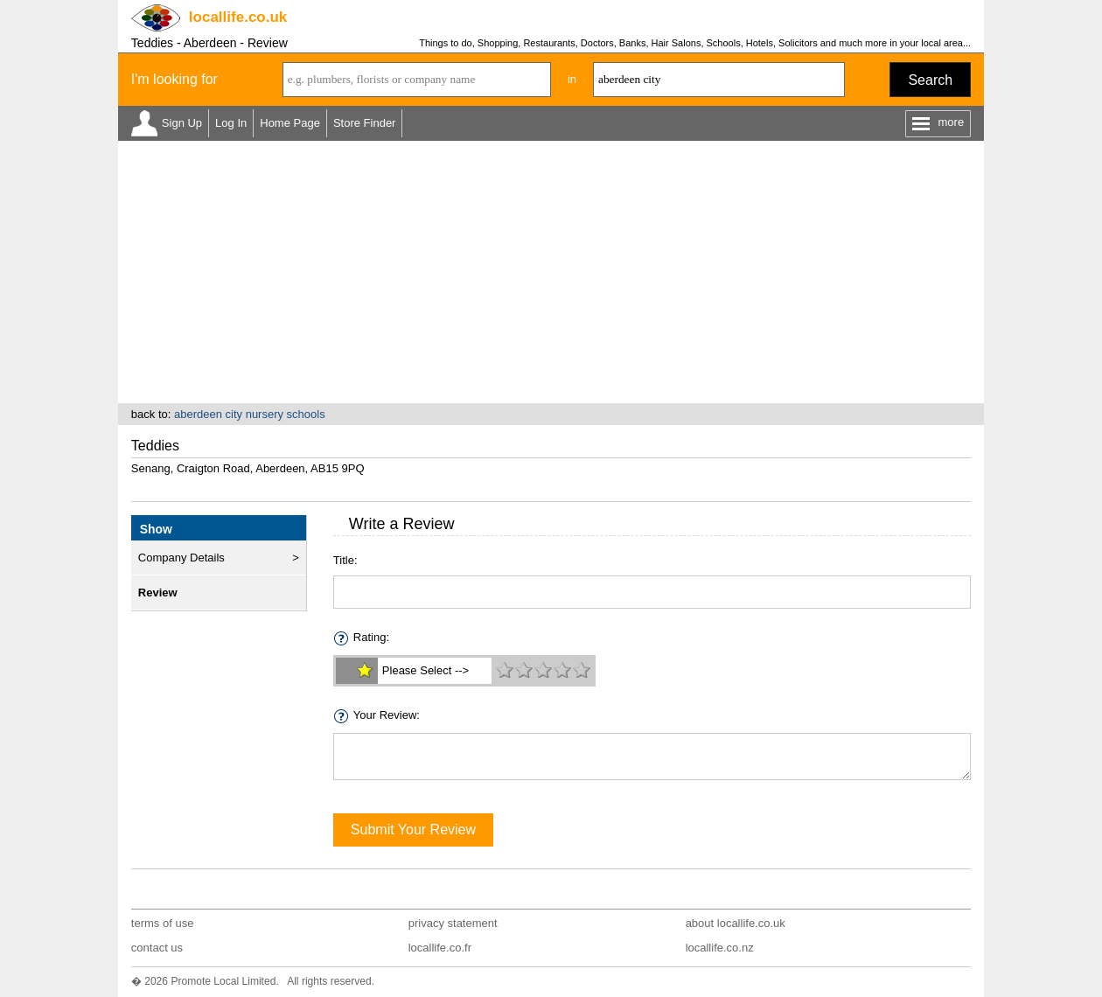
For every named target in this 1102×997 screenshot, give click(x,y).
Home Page (290, 122)
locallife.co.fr (439, 947)
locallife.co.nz (720, 947)
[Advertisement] (551, 272)
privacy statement (453, 923)
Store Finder (364, 122)
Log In (231, 122)
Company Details (181, 557)
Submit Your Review (413, 829)
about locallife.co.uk (735, 923)
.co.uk (238, 17)
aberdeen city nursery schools (249, 414)
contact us (157, 947)
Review (158, 592)
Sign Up (182, 122)
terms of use (162, 923)
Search (930, 80)
